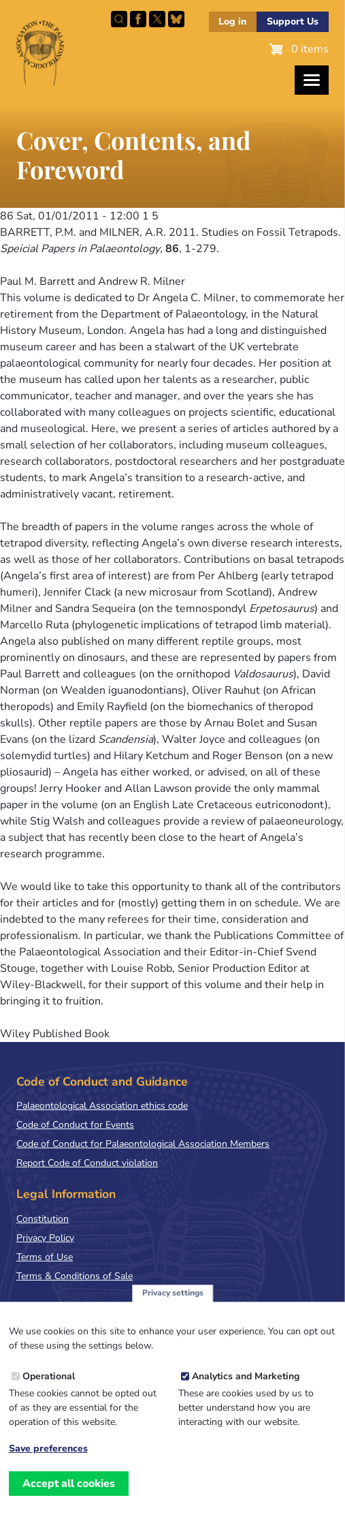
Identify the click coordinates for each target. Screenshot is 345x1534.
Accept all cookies (68, 1483)
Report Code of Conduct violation (87, 1162)
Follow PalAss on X (157, 19)
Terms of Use (44, 1257)
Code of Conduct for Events (75, 1124)
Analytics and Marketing (245, 1376)
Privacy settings (172, 1292)
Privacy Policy (45, 1237)
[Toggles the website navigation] (312, 80)
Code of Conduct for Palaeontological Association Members (142, 1143)
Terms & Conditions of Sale (74, 1276)
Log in (232, 21)
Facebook (138, 19)
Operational (48, 1376)
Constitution (42, 1218)
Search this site (119, 19)
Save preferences (48, 1449)
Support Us (292, 21)
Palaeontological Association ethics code (102, 1105)
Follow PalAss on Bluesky (176, 19)
